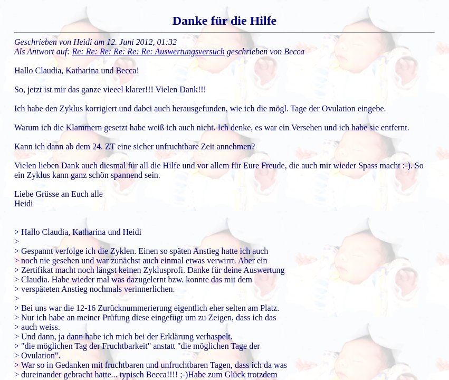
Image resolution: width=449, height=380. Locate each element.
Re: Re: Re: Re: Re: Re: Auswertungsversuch (148, 51)
